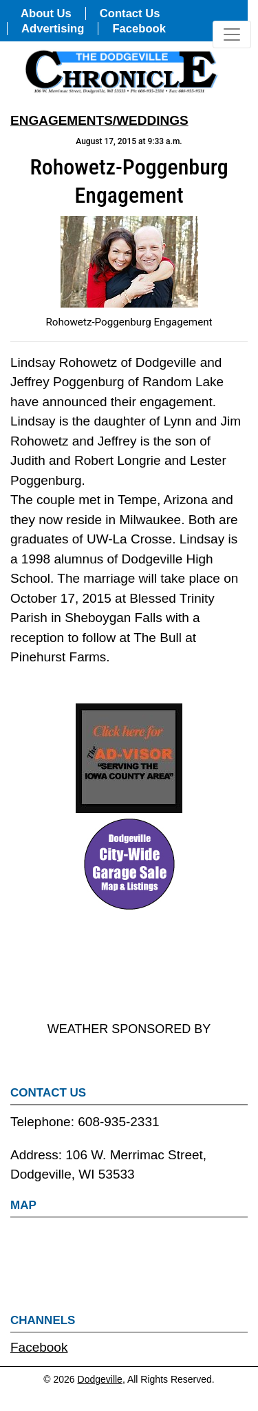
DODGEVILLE (129, 967)
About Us (46, 13)
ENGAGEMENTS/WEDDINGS (99, 120)
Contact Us (130, 13)
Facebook (139, 28)
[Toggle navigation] (232, 34)
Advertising (52, 28)
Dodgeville (100, 1379)
